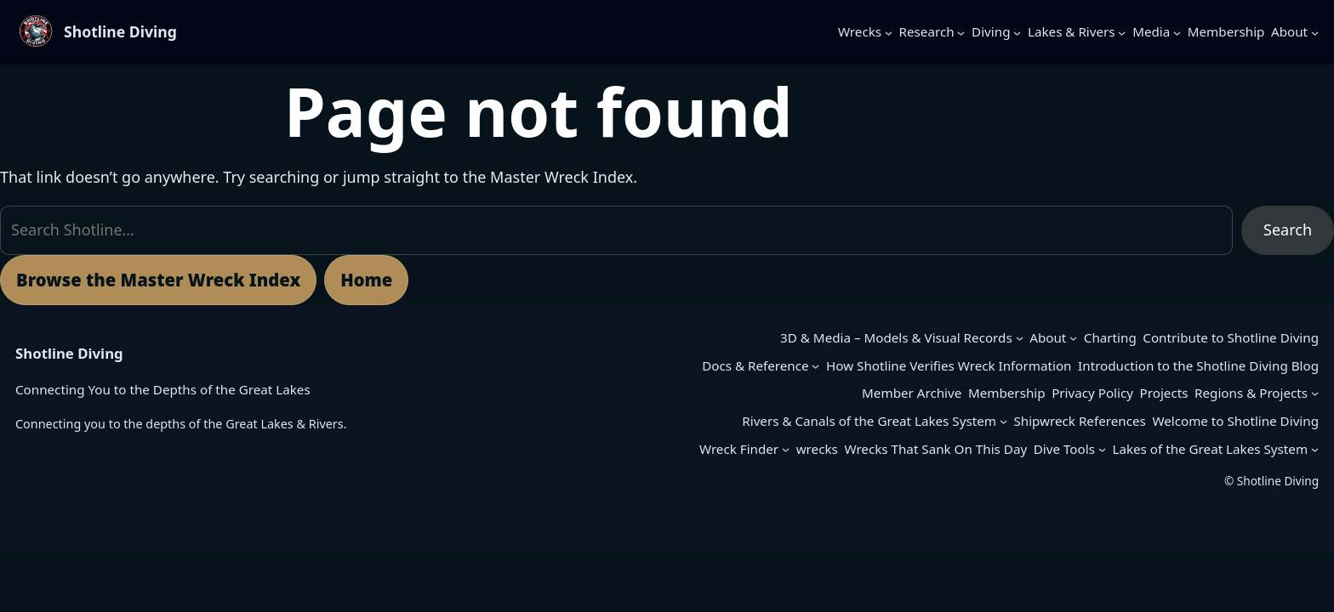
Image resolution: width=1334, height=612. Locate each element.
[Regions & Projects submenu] (1315, 393)
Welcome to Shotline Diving (1235, 420)
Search (1287, 229)
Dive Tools (1064, 448)
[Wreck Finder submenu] (786, 449)
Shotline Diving (120, 31)
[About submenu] (1315, 32)
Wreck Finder (738, 448)
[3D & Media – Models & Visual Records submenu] (1019, 338)
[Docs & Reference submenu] (815, 366)
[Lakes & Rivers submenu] (1122, 32)
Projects (1164, 392)
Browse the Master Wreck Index (158, 280)
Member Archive (911, 392)
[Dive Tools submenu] (1102, 449)
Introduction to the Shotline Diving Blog (1198, 365)
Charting (1110, 337)
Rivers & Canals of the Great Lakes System (869, 420)
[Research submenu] (961, 32)
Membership (1007, 392)
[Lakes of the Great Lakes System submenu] (1315, 449)
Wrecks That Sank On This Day (935, 448)
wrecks (817, 448)
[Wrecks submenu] (888, 32)
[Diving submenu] (1017, 32)
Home (366, 280)
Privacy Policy (1092, 392)
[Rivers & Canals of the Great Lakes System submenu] (1003, 421)
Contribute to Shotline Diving (1231, 337)
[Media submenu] (1177, 32)
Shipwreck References (1079, 420)
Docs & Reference (755, 365)
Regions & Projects (1251, 392)
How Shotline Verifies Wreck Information (948, 365)
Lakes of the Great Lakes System (1210, 448)
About (1047, 337)
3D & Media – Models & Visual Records (896, 337)
